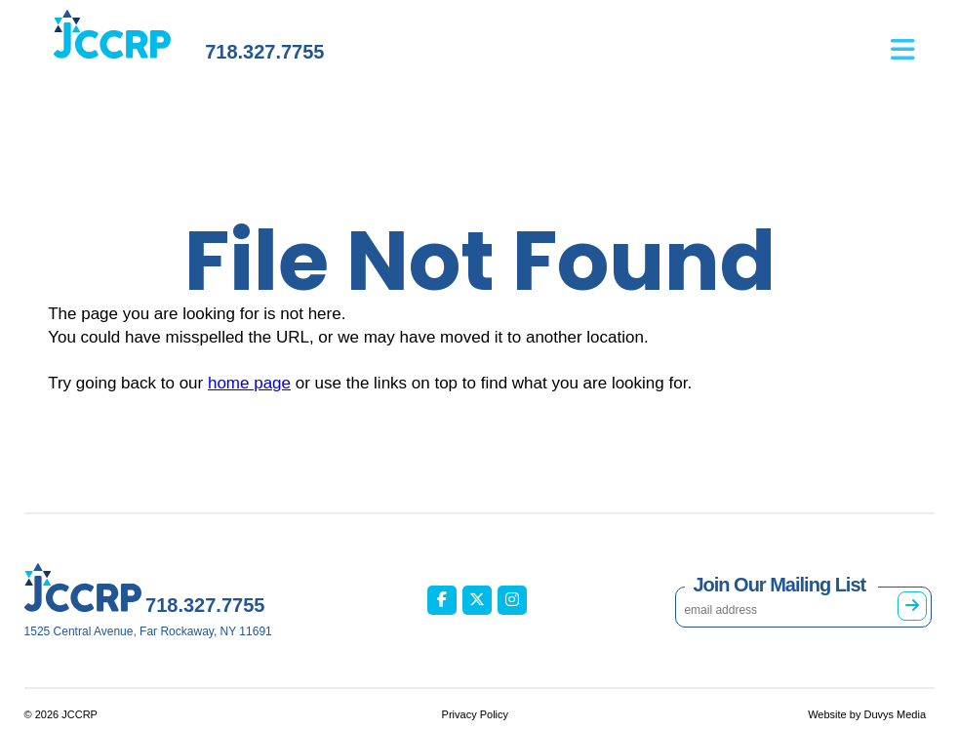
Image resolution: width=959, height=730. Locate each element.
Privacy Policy (475, 714)
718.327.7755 (264, 51)
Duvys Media (894, 714)
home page (249, 383)
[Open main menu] (913, 40)
